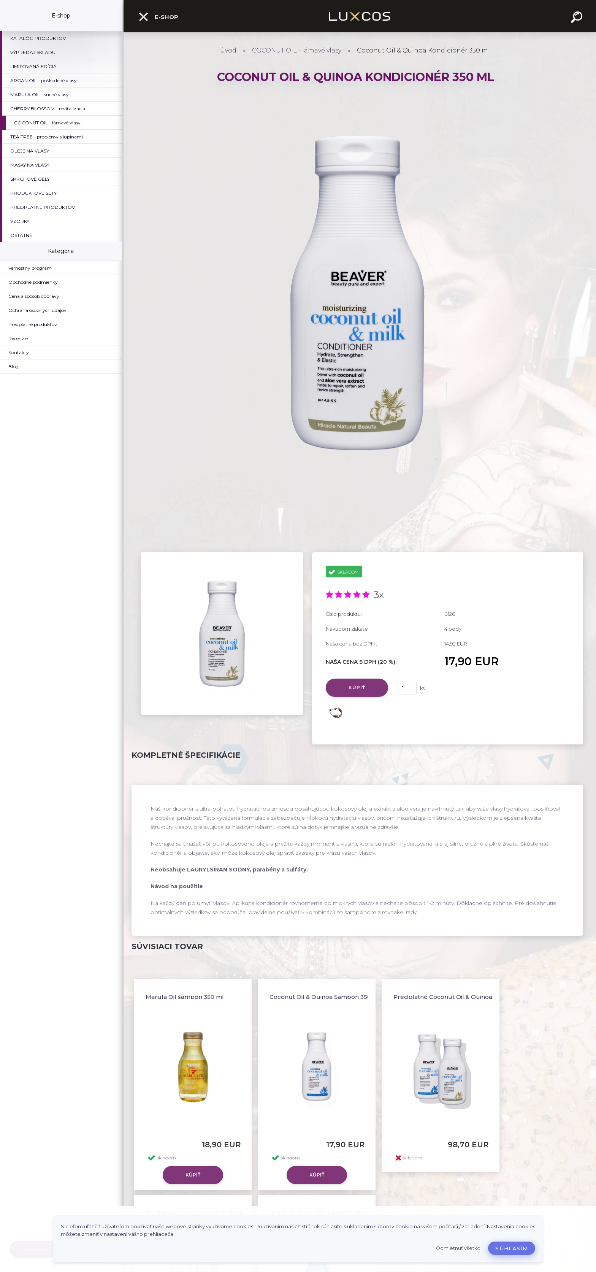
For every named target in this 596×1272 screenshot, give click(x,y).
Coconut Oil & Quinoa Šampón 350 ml (324, 997)
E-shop (158, 16)
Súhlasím (511, 1248)
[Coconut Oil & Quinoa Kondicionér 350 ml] (222, 555)
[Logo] (359, 16)
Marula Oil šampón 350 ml (185, 997)
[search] (578, 18)
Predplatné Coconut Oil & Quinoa (442, 997)
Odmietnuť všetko (458, 1248)
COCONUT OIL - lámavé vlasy (296, 50)
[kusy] (407, 688)
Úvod (228, 50)
